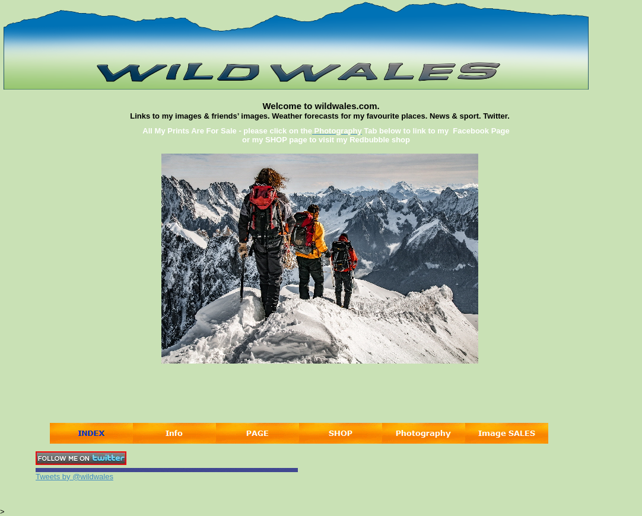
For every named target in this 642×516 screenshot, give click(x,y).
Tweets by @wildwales (74, 476)
